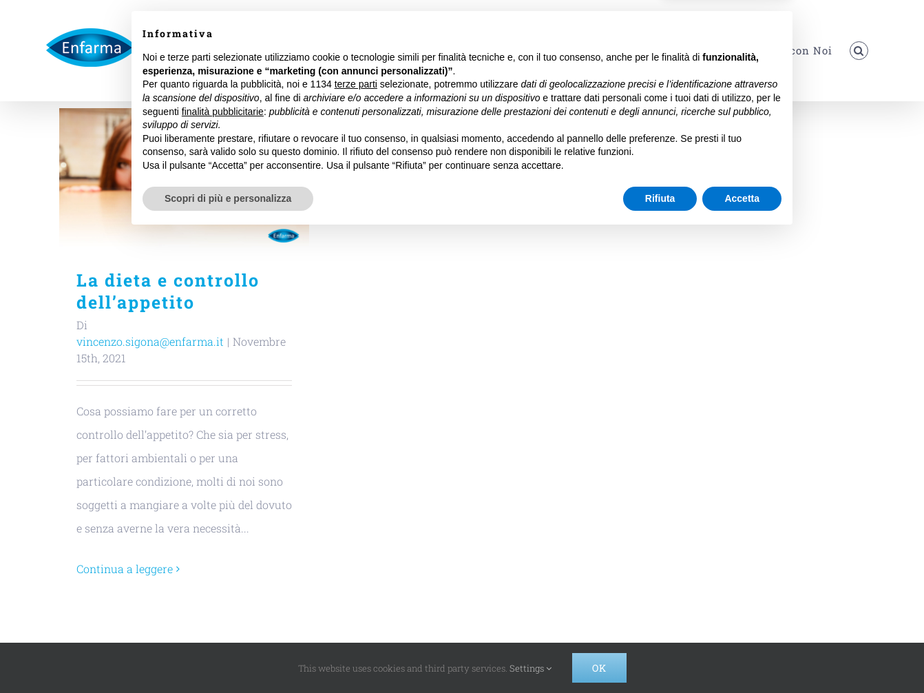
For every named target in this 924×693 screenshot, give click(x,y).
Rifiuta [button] (660, 655)
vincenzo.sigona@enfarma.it (150, 341)
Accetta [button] (741, 655)
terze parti (356, 541)
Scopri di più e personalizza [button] (228, 655)
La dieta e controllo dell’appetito (168, 291)
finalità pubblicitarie (223, 568)
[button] (859, 50)
